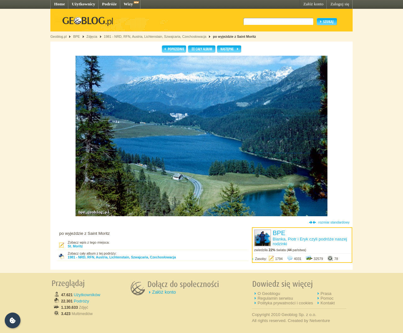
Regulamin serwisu (275, 298)
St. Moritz (75, 246)
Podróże (109, 4)
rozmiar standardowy (333, 222)
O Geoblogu (269, 293)
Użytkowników (87, 294)
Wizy (128, 4)
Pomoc (327, 298)
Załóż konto (313, 4)
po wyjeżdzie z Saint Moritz (234, 36)
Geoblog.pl (58, 36)
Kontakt (328, 303)
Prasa (326, 293)
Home (59, 4)
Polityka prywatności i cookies (285, 303)
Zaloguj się (339, 4)
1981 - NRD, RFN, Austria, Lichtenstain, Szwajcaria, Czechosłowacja (155, 36)
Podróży (81, 301)
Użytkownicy (83, 4)
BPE (76, 36)
